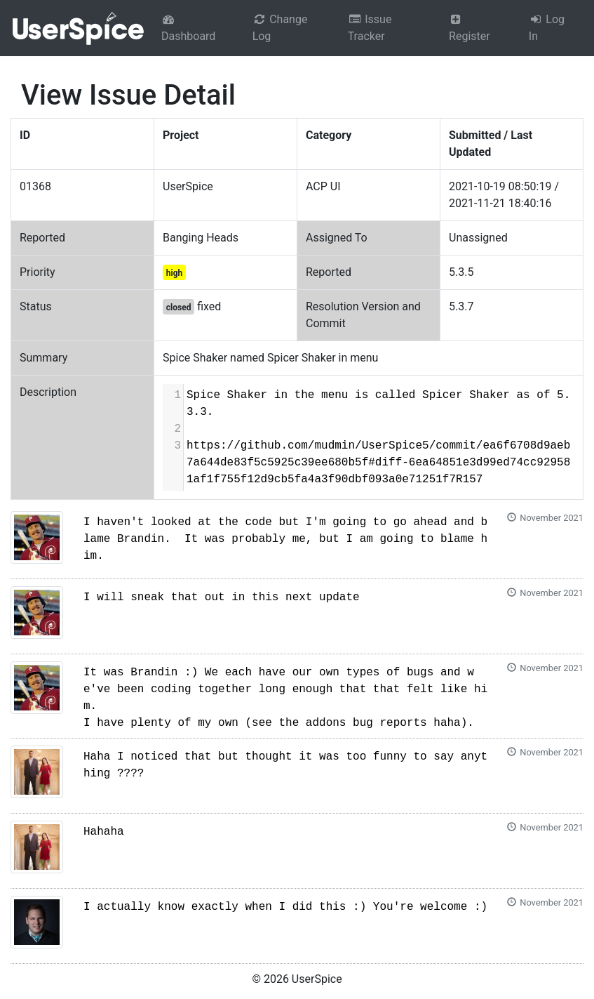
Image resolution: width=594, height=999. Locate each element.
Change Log (280, 28)
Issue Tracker (370, 28)
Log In (547, 28)
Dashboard (188, 28)
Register (469, 28)
